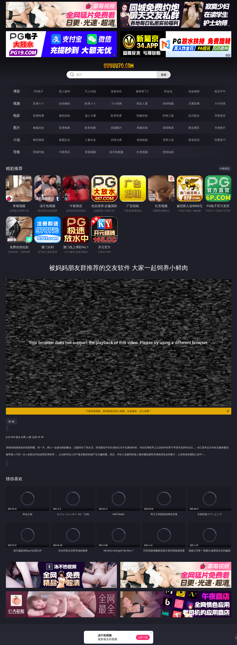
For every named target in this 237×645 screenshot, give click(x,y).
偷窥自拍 (38, 128)
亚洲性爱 (38, 115)
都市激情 (38, 140)
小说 (16, 139)
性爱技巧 (220, 140)
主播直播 (194, 103)
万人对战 (90, 91)
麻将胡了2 (142, 91)
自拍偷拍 (64, 103)
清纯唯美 (168, 128)
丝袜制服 (168, 103)
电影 (16, 115)
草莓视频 (90, 152)
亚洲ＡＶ (38, 103)
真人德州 (64, 91)
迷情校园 (142, 140)
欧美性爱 (116, 115)
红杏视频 (142, 152)
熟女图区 (194, 128)
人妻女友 (90, 140)
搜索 (163, 75)
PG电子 (38, 91)
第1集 (11, 421)
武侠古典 (116, 140)
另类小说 (168, 140)
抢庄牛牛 (220, 91)
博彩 (16, 91)
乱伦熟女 (194, 115)
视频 (16, 103)
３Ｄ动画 (116, 103)
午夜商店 (64, 152)
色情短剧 (168, 152)
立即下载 (143, 637)
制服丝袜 (142, 115)
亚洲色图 (64, 128)
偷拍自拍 (64, 115)
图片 (16, 127)
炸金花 (168, 91)
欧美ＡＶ (90, 103)
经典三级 (168, 115)
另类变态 (220, 115)
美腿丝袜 (142, 128)
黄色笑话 (194, 140)
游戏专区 (116, 91)
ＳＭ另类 (220, 103)
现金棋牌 (194, 91)
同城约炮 (38, 152)
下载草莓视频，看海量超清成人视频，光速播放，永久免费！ (158, 411)
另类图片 (220, 128)
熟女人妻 (142, 103)
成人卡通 (90, 115)
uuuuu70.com (119, 65)
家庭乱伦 (64, 140)
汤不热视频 (116, 152)
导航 (16, 152)
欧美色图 (90, 128)
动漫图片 (116, 128)
